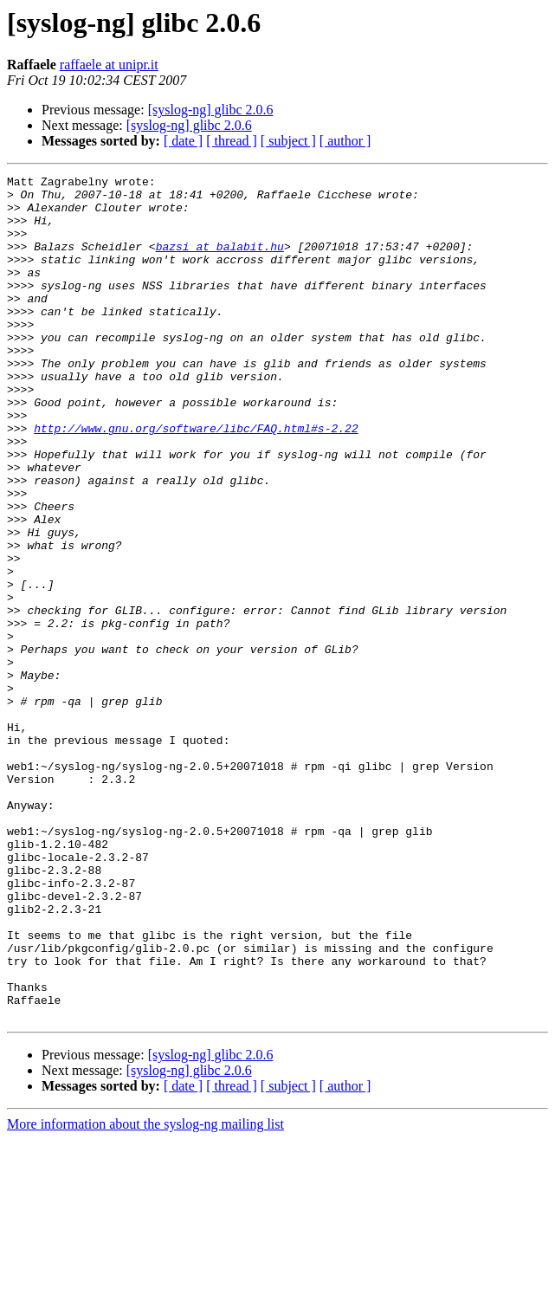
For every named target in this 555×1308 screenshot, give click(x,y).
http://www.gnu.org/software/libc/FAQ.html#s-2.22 (196, 480)
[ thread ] (231, 140)
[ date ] (183, 140)
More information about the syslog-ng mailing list (145, 1292)
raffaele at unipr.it (109, 64)
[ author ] (345, 140)
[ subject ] (288, 140)
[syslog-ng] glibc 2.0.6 (211, 109)
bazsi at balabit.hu (220, 261)
